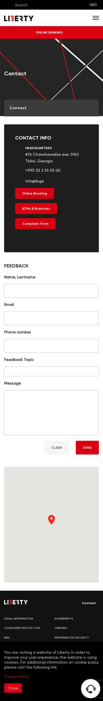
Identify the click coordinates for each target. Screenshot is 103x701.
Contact (85, 603)
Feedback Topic (19, 359)
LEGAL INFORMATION (18, 618)
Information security (71, 637)
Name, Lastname (19, 277)
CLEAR (56, 448)
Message (12, 383)
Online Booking (34, 193)
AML (7, 637)
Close (13, 688)
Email (9, 304)
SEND (87, 448)
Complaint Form (35, 224)
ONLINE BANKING (51, 32)
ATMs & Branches (36, 208)
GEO (93, 5)
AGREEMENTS (63, 618)
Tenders (60, 628)
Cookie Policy (16, 676)
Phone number (17, 332)
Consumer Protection (22, 628)
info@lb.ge (34, 181)
